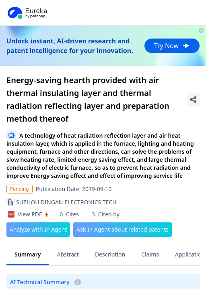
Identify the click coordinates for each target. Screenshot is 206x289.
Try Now (172, 45)
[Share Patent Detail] (193, 99)
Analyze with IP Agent (38, 229)
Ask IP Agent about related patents (122, 229)
